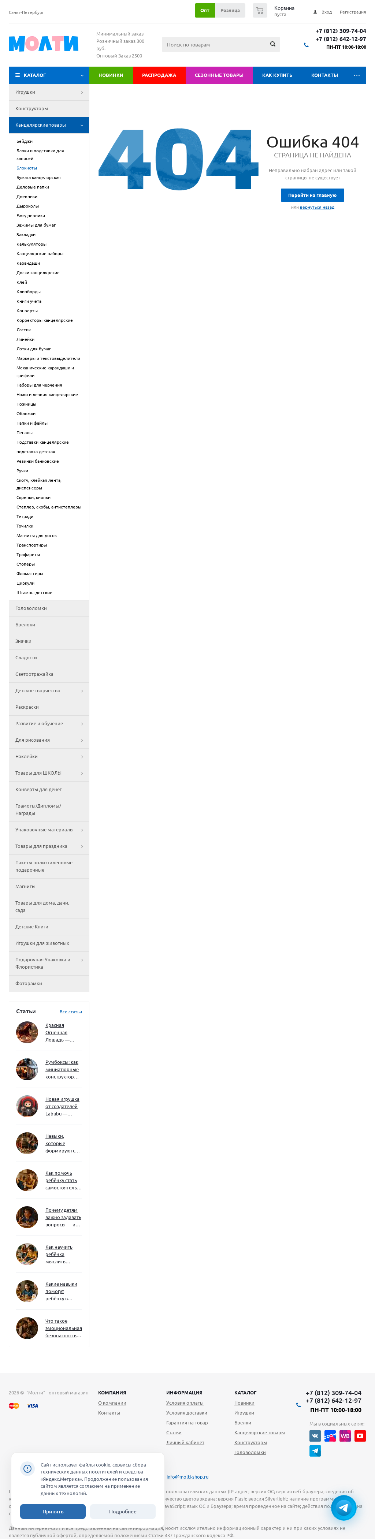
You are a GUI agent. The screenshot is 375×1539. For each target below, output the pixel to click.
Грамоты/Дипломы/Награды (38, 809)
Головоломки (31, 608)
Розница (230, 10)
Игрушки (52, 92)
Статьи (174, 1432)
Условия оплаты (185, 1402)
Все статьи (71, 1011)
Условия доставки (186, 1412)
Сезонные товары (219, 75)
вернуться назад (317, 207)
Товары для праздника (52, 846)
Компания (112, 1392)
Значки (23, 641)
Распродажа (159, 75)
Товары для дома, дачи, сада (42, 906)
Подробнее (123, 1511)
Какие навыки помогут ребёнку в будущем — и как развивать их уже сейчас (61, 1291)
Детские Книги (31, 926)
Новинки (111, 75)
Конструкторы (31, 108)
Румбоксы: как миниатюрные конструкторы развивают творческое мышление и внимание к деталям (62, 1069)
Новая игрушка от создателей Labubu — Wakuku (62, 1106)
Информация (184, 1392)
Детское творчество (52, 691)
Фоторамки (28, 983)
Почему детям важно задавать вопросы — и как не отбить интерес (63, 1217)
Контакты (324, 75)
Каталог (35, 75)
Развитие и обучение (52, 724)
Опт (204, 10)
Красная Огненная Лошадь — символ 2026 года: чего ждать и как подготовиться (62, 1032)
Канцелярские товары (52, 125)
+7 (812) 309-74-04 (341, 31)
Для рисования (52, 740)
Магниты (25, 886)
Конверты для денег (38, 789)
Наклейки (52, 757)
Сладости (26, 657)
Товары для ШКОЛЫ (52, 773)
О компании (112, 1402)
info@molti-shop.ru (187, 1476)
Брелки (242, 1422)
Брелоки (25, 624)
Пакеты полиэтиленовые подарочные (44, 866)
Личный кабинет (185, 1442)
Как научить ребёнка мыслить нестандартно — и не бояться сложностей (62, 1254)
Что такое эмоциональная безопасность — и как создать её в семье (63, 1328)
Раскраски (27, 706)
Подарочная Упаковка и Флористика (52, 963)
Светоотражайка (34, 674)
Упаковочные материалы (52, 830)
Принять (53, 1511)
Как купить (277, 75)
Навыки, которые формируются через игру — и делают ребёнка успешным (62, 1143)
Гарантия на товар (187, 1422)
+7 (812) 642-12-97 (341, 39)
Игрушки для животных (42, 943)
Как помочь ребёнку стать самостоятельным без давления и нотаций (63, 1180)
